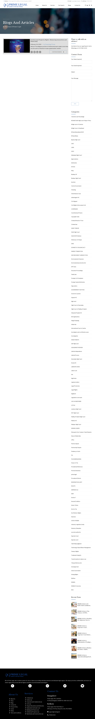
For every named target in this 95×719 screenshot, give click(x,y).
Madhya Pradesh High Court (78, 416)
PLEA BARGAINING (76, 459)
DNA (72, 243)
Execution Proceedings (77, 270)
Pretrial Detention (75, 470)
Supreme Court (75, 536)
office (72, 439)
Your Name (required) (81, 61)
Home (37, 5)
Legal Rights (74, 389)
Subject (81, 73)
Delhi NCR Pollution (76, 236)
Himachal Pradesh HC (76, 313)
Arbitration (74, 162)
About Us (44, 5)
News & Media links (76, 436)
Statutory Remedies (76, 528)
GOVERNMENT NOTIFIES (77, 289)
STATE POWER (75, 520)
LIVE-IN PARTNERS (76, 401)
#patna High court (75, 139)
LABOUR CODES (75, 366)
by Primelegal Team (49, 44)
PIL (72, 455)
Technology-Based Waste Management (81, 547)
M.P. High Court (75, 413)
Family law (73, 274)
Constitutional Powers (76, 213)
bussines (73, 182)
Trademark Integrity (76, 555)
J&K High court (75, 343)
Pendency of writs (75, 451)
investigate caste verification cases (80, 332)
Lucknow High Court (76, 409)
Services (52, 5)
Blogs (69, 5)
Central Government (76, 186)
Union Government (76, 570)
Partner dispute (75, 443)
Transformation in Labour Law (78, 559)
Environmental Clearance (77, 259)
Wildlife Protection (76, 586)
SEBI (72, 493)
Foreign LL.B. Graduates (77, 278)
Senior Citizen (74, 505)
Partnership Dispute (76, 447)
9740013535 (52, 715)
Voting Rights (74, 574)
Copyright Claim (75, 216)
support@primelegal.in (54, 711)
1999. (72, 147)
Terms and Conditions (16, 712)
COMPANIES (74, 209)
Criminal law (74, 224)
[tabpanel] (17, 46)
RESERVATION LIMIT (76, 482)
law (72, 374)
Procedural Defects (76, 478)
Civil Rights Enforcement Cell (78, 205)
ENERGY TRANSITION (77, 251)
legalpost (73, 393)
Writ (72, 589)
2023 (72, 151)
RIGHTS (73, 486)
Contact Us (77, 5)
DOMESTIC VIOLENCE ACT (78, 247)
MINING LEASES (75, 428)
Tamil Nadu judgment (76, 543)
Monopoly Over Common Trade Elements (81, 432)
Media (12, 710)
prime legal (74, 474)
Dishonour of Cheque (76, 239)
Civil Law (29, 704)
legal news (73, 378)
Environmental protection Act (78, 263)
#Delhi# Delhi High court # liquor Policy (81, 120)
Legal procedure (75, 382)
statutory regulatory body (77, 524)
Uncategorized (75, 566)
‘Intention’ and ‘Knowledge (77, 116)
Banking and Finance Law (33, 709)
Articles (73, 166)
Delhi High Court (75, 232)
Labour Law (74, 370)
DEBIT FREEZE (75, 228)
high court (73, 301)
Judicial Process (75, 355)
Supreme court (74, 539)
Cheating (73, 189)
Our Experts (61, 5)
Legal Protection (75, 386)
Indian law (73, 324)
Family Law (29, 700)
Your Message (81, 89)
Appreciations (74, 159)
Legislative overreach (76, 397)
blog (72, 170)
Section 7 (73, 497)
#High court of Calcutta (77, 124)
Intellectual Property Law (33, 711)
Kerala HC (73, 363)
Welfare (73, 578)
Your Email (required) (81, 67)
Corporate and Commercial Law (34, 702)
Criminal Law (30, 698)
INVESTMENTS (75, 339)
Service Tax (74, 509)
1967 (72, 143)
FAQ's (12, 700)
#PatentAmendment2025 (77, 132)
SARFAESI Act (74, 489)
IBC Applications (75, 316)
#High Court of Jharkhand (77, 128)
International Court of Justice (78, 328)
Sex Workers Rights (76, 513)
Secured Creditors (75, 501)
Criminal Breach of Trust (77, 220)
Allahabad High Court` (76, 155)
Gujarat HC (74, 297)
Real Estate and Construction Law (35, 713)
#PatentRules (74, 136)
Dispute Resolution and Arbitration (35, 705)
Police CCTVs (74, 463)
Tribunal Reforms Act (76, 563)
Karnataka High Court (76, 359)
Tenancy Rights (75, 551)
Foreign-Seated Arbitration (78, 282)
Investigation (74, 336)
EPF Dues (73, 266)
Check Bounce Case (76, 193)
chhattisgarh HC (75, 197)
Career (12, 708)
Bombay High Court (76, 178)
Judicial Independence (76, 351)
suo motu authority (76, 532)
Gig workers (74, 286)
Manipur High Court (76, 424)
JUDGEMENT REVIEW (77, 347)
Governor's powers (76, 293)
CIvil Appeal (74, 201)
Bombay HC (74, 174)
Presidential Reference (77, 466)
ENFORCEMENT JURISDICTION (79, 255)
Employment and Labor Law (33, 707)
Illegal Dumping (75, 320)
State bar (73, 516)
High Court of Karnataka (77, 305)
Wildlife (73, 582)
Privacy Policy (14, 706)
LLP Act (73, 405)
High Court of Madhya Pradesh (79, 309)
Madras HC (74, 420)
